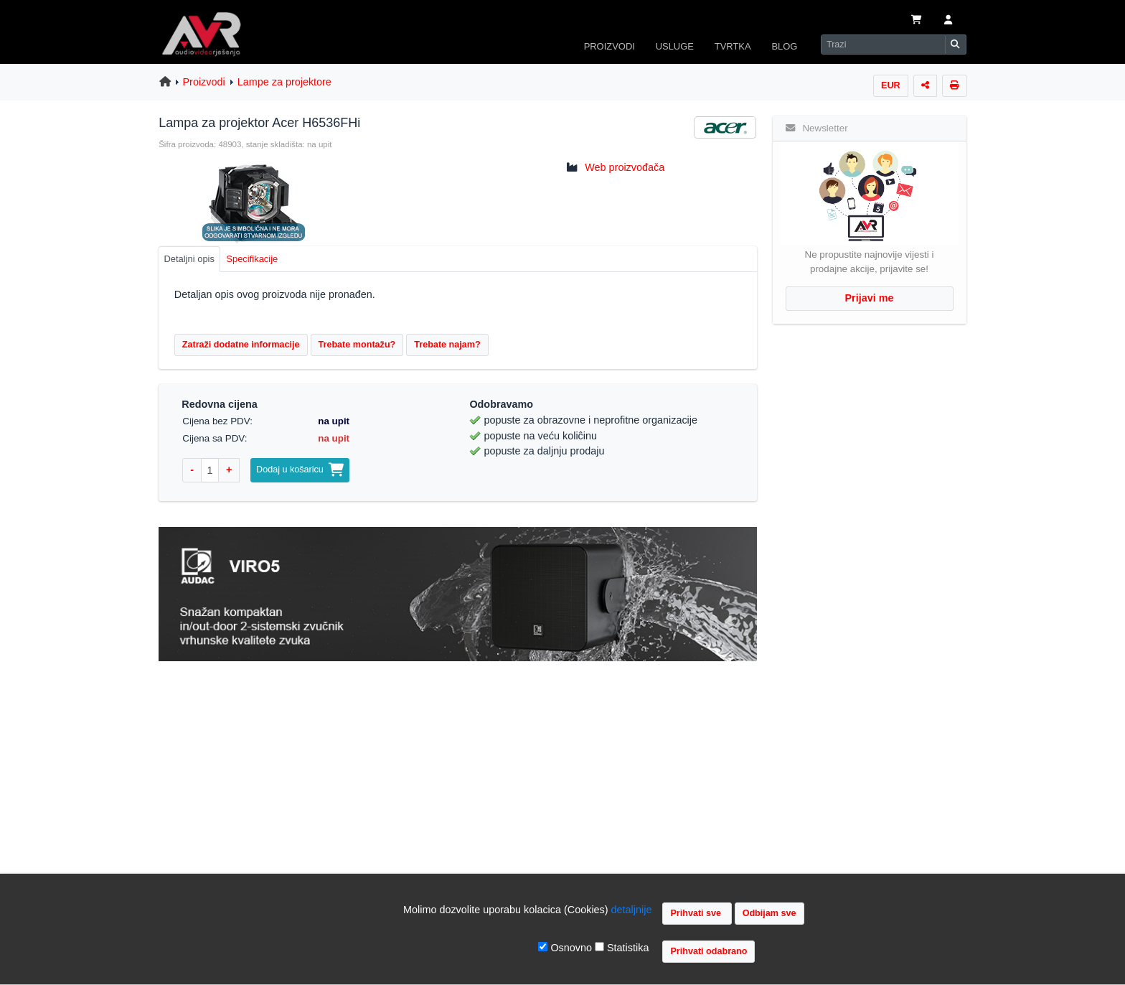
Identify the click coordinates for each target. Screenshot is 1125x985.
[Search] (883, 44)
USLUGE (675, 46)
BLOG (784, 46)
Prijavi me (869, 298)
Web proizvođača (624, 167)
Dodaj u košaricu (300, 470)
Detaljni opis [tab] (189, 258)
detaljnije (631, 909)
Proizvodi (204, 82)
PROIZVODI (609, 46)
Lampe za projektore (284, 82)
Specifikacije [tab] (252, 258)
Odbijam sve (769, 913)
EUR (890, 85)
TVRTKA (733, 46)
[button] (948, 21)
